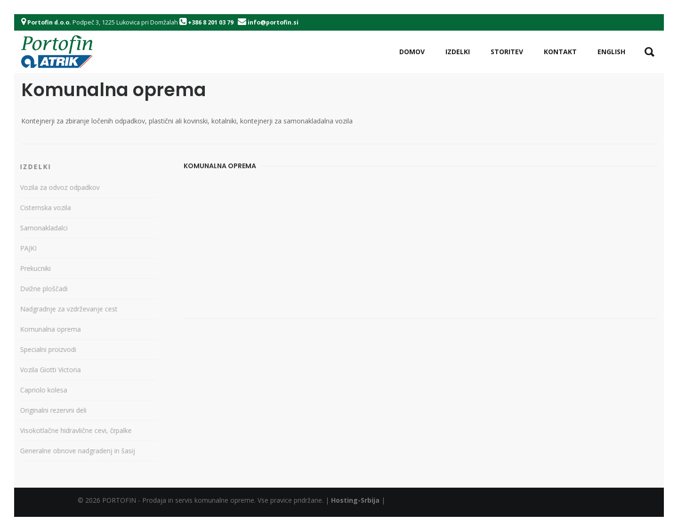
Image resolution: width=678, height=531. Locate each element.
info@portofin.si (273, 22)
